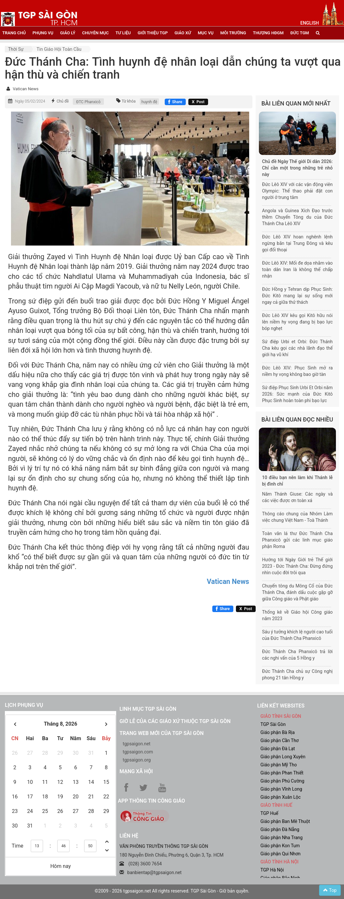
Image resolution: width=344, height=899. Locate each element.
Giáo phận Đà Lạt (278, 748)
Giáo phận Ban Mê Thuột (285, 821)
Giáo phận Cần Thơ (280, 740)
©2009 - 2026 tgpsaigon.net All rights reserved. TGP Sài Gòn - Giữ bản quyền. (172, 891)
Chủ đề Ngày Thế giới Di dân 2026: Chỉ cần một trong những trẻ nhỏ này (297, 168)
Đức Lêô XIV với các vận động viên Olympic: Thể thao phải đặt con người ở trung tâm (297, 191)
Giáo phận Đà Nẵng (280, 829)
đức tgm (299, 32)
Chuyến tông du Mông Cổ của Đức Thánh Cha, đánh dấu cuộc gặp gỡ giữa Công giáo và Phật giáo (297, 592)
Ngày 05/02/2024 (30, 101)
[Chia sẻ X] (198, 102)
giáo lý (67, 32)
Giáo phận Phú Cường (283, 781)
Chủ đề (63, 101)
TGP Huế (269, 813)
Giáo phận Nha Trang (282, 837)
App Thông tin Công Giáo (151, 801)
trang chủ (14, 32)
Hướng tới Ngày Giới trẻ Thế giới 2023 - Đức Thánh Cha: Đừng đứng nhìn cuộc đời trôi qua (297, 566)
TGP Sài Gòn (273, 724)
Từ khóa (129, 101)
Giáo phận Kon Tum (280, 845)
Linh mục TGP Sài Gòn (147, 709)
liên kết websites (281, 706)
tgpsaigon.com (138, 751)
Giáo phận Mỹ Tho (279, 764)
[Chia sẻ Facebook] (175, 102)
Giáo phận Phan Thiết (282, 772)
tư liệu (123, 32)
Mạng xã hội (136, 771)
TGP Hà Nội (272, 869)
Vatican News (25, 88)
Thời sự (16, 49)
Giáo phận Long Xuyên (283, 756)
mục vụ (206, 32)
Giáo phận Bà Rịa (278, 732)
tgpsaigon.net (136, 743)
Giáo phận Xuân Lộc (281, 797)
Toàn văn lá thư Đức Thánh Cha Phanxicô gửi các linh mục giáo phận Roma (297, 540)
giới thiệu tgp (153, 32)
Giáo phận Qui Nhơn (281, 853)
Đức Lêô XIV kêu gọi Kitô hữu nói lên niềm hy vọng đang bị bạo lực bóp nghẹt (297, 322)
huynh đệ (149, 102)
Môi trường (233, 32)
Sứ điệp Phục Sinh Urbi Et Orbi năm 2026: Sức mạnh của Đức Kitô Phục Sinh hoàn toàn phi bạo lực (297, 394)
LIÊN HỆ (128, 836)
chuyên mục (95, 32)
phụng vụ (42, 32)
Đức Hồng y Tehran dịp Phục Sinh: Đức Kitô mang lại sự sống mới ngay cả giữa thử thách (297, 296)
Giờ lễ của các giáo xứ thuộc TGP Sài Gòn (174, 721)
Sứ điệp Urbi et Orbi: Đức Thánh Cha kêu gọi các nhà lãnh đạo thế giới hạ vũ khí (297, 348)
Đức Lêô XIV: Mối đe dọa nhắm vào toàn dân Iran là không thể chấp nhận (297, 269)
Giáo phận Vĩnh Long (281, 789)
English (309, 23)
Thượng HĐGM (268, 32)
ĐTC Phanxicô (88, 102)
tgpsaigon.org (136, 759)
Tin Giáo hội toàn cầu (59, 49)
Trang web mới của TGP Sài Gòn (161, 733)
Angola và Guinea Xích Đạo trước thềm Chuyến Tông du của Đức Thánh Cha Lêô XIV (297, 217)
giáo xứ (182, 32)
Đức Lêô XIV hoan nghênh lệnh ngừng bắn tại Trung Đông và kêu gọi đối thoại (297, 243)
